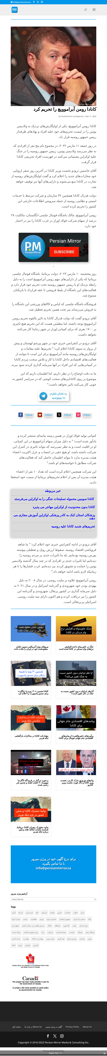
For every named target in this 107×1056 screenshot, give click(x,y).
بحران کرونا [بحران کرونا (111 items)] (16, 919)
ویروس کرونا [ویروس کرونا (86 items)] (71, 940)
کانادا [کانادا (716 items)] (13, 947)
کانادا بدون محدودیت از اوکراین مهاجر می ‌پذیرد (64, 507)
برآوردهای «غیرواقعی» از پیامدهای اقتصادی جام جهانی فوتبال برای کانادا (76, 737)
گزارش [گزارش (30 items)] (35, 947)
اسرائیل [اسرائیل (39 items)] (44, 912)
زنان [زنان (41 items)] (42, 933)
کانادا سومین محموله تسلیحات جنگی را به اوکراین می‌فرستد (54, 499)
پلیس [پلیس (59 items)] (89, 940)
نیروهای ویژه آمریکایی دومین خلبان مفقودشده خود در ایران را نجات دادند (31, 647)
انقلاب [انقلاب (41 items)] (75, 912)
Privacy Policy (72, 1028)
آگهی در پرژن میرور (54, 1028)
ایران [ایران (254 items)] (82, 912)
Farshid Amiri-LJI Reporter (72, 116)
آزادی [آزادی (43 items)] (13, 912)
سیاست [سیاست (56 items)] (72, 933)
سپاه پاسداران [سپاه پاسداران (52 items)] (61, 933)
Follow (29, 414)
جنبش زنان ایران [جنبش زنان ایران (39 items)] (79, 919)
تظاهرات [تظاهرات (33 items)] (34, 919)
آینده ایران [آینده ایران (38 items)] (29, 912)
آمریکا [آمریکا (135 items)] (21, 912)
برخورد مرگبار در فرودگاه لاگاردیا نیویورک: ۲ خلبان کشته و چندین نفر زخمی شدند (32, 782)
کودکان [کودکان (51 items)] (27, 947)
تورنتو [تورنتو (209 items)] (42, 919)
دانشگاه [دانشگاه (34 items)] (57, 926)
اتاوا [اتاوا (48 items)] (37, 912)
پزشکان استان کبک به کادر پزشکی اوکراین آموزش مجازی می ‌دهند (54, 516)
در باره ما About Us (33, 1028)
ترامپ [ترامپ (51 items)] (25, 919)
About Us (87, 1028)
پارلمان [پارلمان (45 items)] (82, 940)
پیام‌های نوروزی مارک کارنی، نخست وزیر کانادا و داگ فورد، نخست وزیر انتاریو (76, 782)
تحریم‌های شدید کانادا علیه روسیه (73, 526)
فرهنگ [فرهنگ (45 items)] (80, 933)
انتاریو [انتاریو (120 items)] (60, 912)
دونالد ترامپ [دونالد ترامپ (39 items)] (16, 933)
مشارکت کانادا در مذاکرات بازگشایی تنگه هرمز (31, 737)
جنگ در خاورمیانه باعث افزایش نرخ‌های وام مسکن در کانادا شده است (76, 647)
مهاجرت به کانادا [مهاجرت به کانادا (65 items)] (37, 940)
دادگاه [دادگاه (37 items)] (50, 926)
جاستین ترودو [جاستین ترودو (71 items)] (51, 919)
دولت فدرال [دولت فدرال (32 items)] (83, 926)
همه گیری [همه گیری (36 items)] (61, 940)
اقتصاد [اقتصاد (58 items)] (52, 912)
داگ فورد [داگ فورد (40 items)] (66, 926)
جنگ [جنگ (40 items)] (89, 919)
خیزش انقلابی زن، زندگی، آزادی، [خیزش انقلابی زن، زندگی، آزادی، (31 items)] (33, 926)
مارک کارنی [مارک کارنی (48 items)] (16, 940)
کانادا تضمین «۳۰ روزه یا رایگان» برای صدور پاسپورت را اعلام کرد (33, 692)
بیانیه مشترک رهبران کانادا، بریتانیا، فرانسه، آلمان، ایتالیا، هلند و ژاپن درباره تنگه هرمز (32, 829)
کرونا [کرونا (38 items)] (20, 947)
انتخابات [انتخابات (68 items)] (67, 912)
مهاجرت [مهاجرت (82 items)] (26, 940)
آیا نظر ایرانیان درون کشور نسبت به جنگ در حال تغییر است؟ (77, 692)
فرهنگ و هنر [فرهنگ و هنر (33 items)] (90, 933)
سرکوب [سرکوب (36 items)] (50, 933)
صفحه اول (16, 1028)
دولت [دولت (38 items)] (74, 926)
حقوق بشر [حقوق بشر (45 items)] (15, 926)
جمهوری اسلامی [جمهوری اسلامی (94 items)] (64, 919)
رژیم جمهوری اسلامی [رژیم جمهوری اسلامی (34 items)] (31, 933)
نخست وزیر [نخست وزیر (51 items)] (50, 940)
